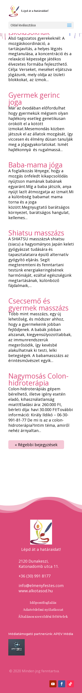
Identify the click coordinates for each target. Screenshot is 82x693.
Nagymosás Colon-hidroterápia (38, 379)
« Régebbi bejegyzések (36, 444)
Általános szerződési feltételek (43, 616)
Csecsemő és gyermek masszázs (38, 304)
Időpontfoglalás (43, 603)
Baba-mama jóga (35, 164)
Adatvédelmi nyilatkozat (43, 610)
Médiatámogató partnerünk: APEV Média (40, 634)
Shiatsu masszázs (36, 232)
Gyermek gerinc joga (34, 98)
